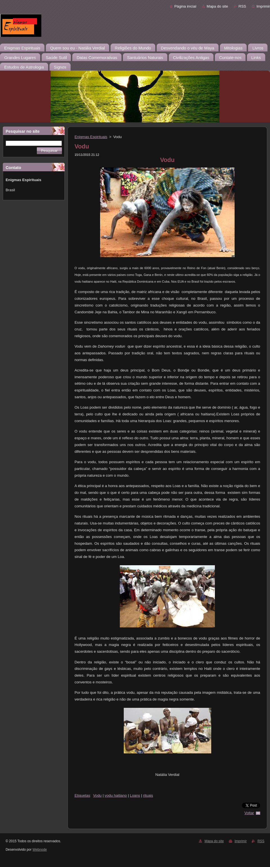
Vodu (97, 795)
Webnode (40, 850)
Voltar (249, 813)
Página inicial (185, 6)
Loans (135, 795)
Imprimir (263, 6)
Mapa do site (217, 6)
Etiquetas (82, 795)
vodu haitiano (116, 795)
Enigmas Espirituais (91, 137)
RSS (242, 6)
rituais (148, 795)
